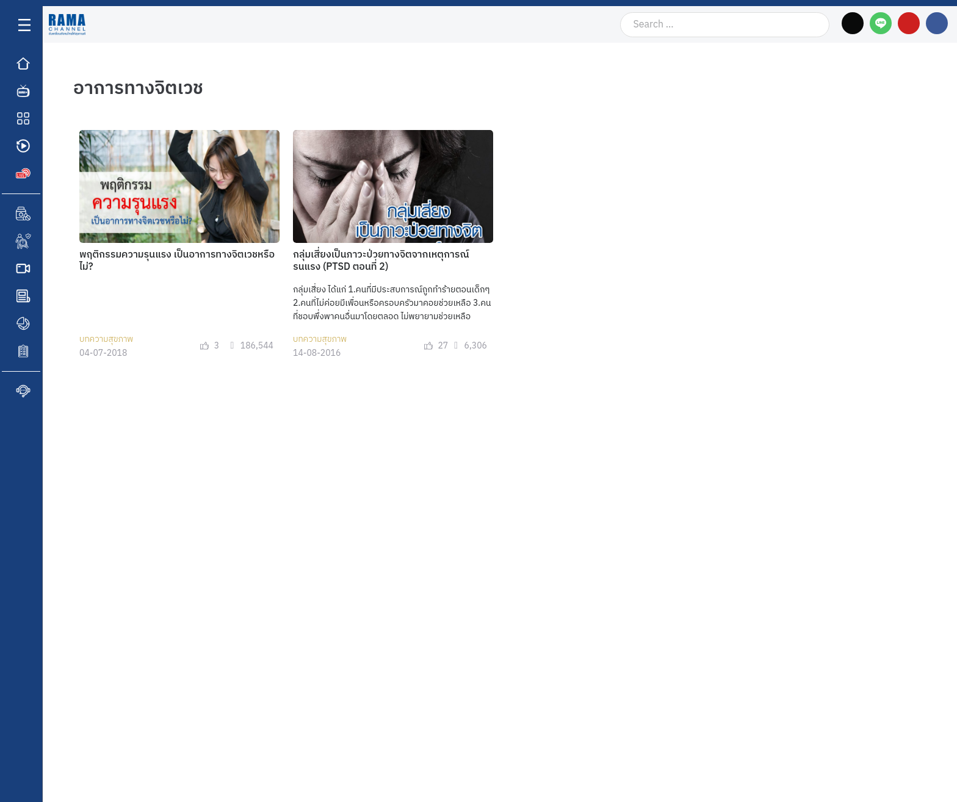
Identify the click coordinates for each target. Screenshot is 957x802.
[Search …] (724, 24)
